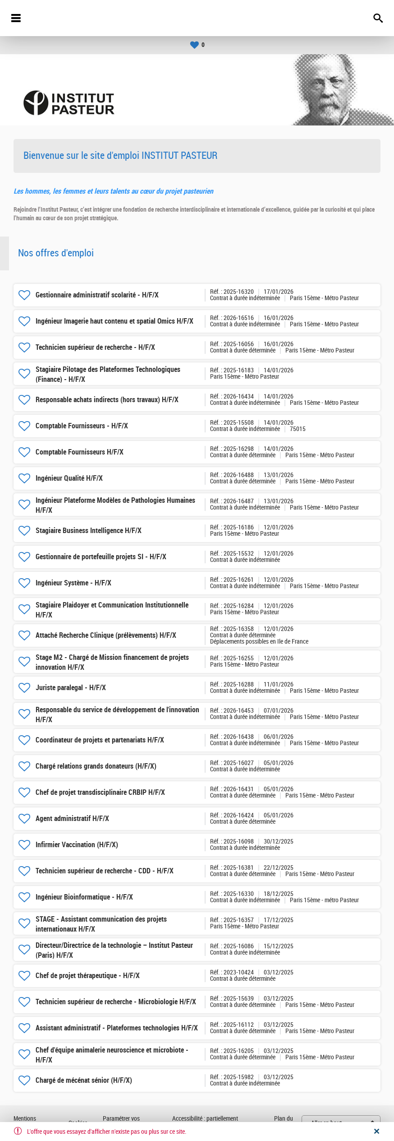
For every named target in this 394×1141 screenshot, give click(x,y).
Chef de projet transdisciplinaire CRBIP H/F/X (100, 792)
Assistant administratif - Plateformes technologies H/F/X (117, 1028)
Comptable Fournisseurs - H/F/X (82, 426)
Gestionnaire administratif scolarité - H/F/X (97, 295)
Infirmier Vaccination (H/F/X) (77, 844)
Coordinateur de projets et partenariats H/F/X (100, 740)
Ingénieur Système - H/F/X (73, 583)
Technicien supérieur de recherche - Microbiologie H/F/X (116, 1001)
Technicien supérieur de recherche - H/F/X (95, 347)
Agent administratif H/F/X (72, 818)
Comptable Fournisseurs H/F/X (80, 452)
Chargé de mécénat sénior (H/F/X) (84, 1080)
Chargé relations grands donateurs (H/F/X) (96, 766)
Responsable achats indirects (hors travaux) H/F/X (107, 399)
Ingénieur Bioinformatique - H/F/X (84, 897)
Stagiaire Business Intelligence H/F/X (89, 530)
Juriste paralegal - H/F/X (71, 687)
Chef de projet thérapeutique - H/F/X (88, 975)
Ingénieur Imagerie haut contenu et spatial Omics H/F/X (114, 321)
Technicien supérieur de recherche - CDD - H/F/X (105, 871)
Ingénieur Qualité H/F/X (69, 478)
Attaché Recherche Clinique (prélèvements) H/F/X (106, 635)
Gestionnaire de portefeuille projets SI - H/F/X (101, 556)
